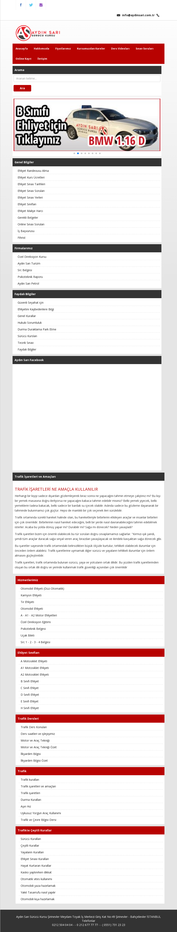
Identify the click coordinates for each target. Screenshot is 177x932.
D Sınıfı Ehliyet (30, 695)
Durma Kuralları (31, 800)
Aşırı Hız (26, 806)
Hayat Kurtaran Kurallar (36, 866)
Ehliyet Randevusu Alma (33, 171)
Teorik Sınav (26, 343)
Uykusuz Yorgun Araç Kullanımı (41, 813)
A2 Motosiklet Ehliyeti (35, 674)
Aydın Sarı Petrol (28, 283)
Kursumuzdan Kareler (91, 48)
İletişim (42, 58)
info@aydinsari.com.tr (136, 15)
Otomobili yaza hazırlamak (38, 886)
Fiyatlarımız (63, 48)
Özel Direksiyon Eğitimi (36, 622)
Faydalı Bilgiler (27, 349)
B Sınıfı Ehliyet (30, 681)
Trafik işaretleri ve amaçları (38, 786)
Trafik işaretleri (30, 793)
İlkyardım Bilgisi (31, 754)
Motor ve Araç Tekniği (35, 740)
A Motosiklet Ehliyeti (34, 661)
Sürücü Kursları (27, 336)
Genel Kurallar (27, 316)
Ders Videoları (120, 48)
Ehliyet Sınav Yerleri (30, 197)
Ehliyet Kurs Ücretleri (31, 177)
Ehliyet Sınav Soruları (31, 191)
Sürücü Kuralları (31, 839)
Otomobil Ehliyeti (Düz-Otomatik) (42, 588)
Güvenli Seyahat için (31, 302)
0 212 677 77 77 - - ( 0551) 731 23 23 (101, 925)
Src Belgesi (25, 270)
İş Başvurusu (26, 231)
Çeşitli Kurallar (30, 845)
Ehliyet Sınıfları (27, 204)
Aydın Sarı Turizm (29, 263)
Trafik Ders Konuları (34, 727)
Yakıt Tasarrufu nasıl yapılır (38, 892)
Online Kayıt (23, 58)
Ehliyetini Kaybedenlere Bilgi (36, 309)
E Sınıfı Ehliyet (29, 701)
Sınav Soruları (145, 48)
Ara (22, 88)
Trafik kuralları (30, 780)
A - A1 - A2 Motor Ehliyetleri (39, 615)
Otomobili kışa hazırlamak (37, 899)
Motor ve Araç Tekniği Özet (39, 747)
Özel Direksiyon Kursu (32, 257)
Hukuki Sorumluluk (30, 323)
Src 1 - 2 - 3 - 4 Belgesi (35, 642)
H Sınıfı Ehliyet (30, 708)
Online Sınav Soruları (31, 224)
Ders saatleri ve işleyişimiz (38, 734)
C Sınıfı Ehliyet (30, 688)
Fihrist (22, 238)
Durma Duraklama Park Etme (37, 329)
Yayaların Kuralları (32, 852)
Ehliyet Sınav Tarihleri (31, 184)
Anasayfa (22, 48)
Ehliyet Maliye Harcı (30, 211)
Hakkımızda (41, 48)
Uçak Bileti (27, 635)
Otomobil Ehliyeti (32, 609)
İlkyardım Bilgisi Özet (34, 760)
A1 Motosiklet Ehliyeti (35, 668)
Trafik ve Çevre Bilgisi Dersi (38, 820)
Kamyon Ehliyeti (31, 595)
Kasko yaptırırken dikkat (36, 872)
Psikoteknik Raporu (30, 277)
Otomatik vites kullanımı (36, 879)
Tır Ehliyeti (27, 602)
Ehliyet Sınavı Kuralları (35, 859)
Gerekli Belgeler (28, 217)
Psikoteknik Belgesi (33, 629)
